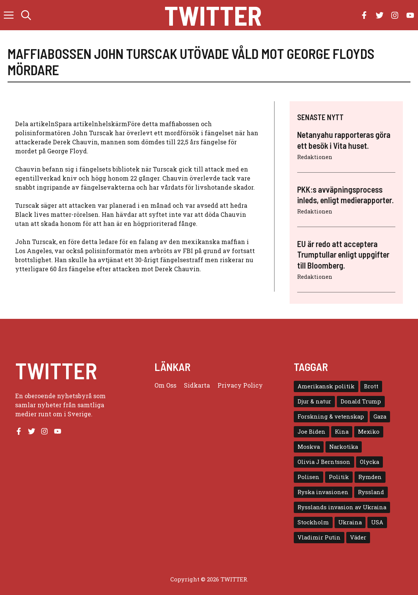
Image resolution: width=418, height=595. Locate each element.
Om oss (165, 385)
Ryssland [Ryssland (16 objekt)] (371, 492)
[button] (26, 15)
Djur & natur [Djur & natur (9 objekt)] (314, 401)
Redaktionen (314, 157)
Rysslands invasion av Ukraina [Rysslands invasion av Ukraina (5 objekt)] (342, 507)
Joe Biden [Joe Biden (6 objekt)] (311, 431)
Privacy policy (240, 385)
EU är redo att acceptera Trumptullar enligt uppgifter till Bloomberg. (343, 254)
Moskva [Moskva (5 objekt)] (309, 446)
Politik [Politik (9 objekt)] (339, 477)
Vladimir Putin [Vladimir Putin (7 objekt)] (319, 537)
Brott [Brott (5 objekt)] (371, 386)
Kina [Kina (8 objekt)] (342, 431)
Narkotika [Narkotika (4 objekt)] (343, 446)
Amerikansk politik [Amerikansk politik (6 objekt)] (326, 386)
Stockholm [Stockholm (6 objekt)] (313, 522)
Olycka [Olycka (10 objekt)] (369, 461)
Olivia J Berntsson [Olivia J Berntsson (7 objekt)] (324, 461)
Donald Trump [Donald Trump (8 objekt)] (361, 401)
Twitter (213, 15)
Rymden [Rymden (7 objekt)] (370, 477)
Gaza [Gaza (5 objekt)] (379, 416)
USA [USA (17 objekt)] (377, 522)
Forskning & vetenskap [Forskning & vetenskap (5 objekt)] (331, 416)
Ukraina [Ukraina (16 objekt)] (350, 522)
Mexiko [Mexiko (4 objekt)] (368, 431)
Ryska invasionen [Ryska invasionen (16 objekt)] (323, 492)
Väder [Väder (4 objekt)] (358, 537)
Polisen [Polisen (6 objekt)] (308, 477)
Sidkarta (197, 385)
